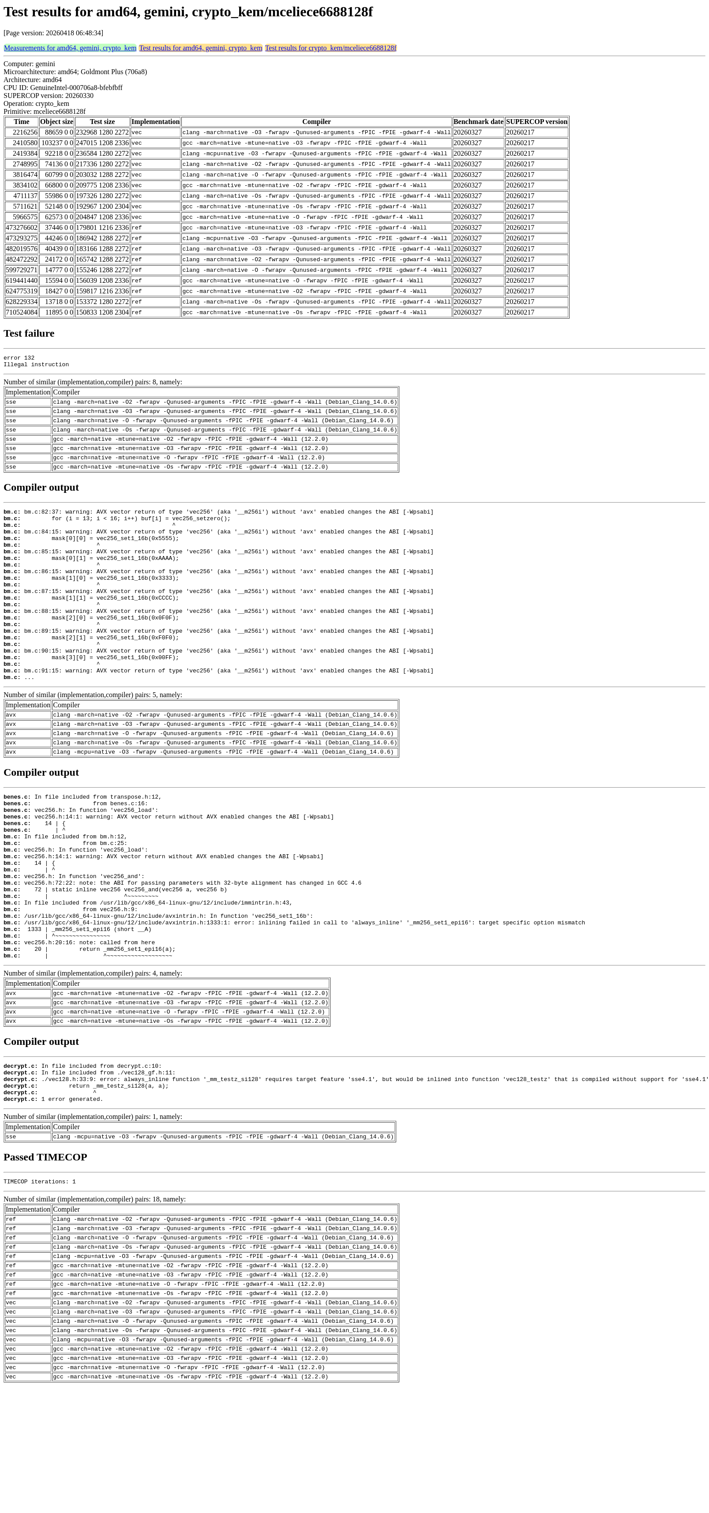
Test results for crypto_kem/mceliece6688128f (331, 48)
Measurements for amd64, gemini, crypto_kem (70, 48)
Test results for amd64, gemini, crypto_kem (200, 48)
